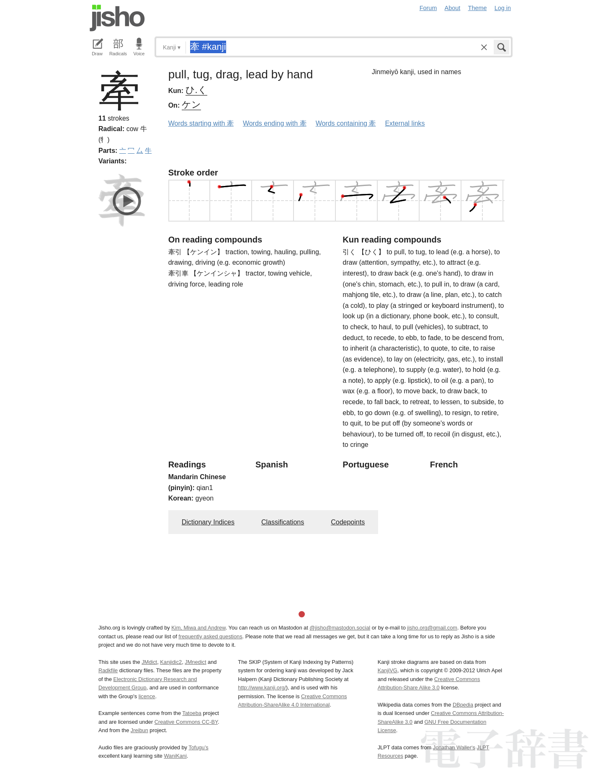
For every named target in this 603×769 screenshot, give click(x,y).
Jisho (117, 18)
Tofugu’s (198, 747)
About (453, 8)
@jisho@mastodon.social (339, 627)
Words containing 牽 (346, 123)
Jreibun (139, 730)
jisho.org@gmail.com (432, 627)
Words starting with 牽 (201, 123)
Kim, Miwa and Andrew (198, 627)
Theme (477, 8)
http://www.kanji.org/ (262, 687)
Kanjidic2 (171, 662)
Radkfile (108, 670)
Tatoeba (191, 713)
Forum (428, 8)
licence (147, 696)
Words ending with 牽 (275, 123)
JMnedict (195, 662)
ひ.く (196, 90)
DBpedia (463, 705)
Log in (503, 8)
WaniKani (175, 756)
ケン (191, 104)
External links (405, 123)
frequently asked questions (210, 636)
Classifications (282, 522)
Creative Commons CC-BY (186, 722)
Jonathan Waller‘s (454, 747)
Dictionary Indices (208, 522)
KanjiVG (387, 670)
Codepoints (348, 522)
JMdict (149, 662)
